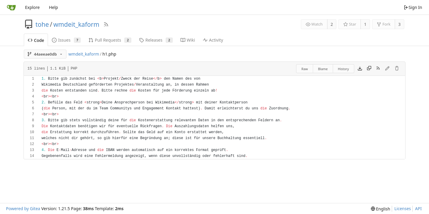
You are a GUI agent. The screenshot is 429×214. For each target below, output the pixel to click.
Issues (66, 40)
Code (36, 40)
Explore (32, 7)
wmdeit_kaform (76, 24)
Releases (156, 40)
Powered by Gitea (23, 208)
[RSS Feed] (106, 24)
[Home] (11, 7)
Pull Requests (109, 40)
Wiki (188, 40)
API (418, 208)
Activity (213, 40)
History (343, 69)
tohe (42, 24)
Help (53, 7)
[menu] (380, 209)
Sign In (413, 7)
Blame (323, 69)
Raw (304, 69)
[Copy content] (369, 69)
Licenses (402, 208)
